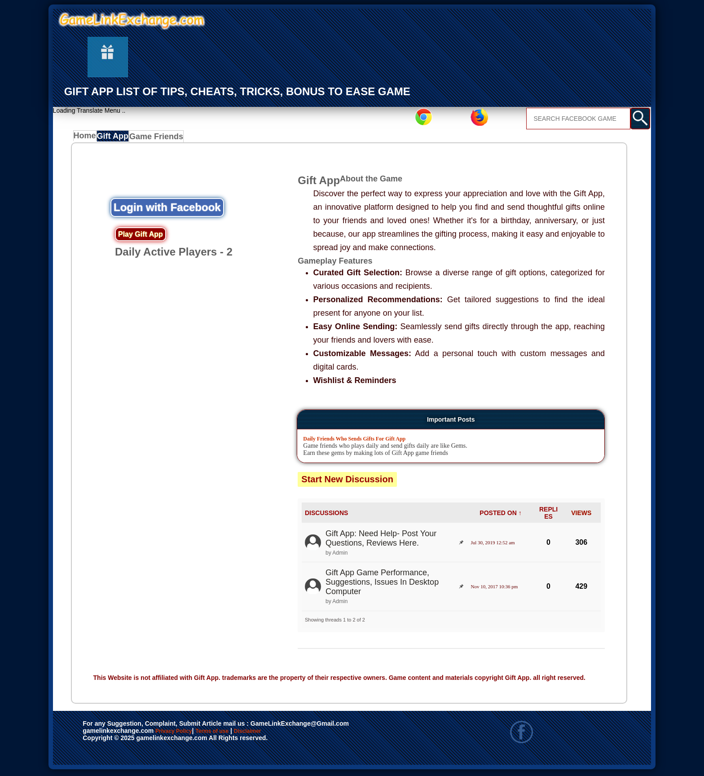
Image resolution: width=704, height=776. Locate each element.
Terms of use (239, 733)
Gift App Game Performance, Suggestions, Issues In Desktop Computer (382, 584)
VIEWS (581, 515)
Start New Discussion (347, 481)
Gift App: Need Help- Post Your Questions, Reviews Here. (381, 540)
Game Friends (160, 138)
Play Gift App (140, 237)
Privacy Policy (182, 733)
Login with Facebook (167, 210)
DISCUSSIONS (326, 515)
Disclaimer (288, 733)
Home (87, 138)
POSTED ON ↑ (500, 515)
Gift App (117, 138)
